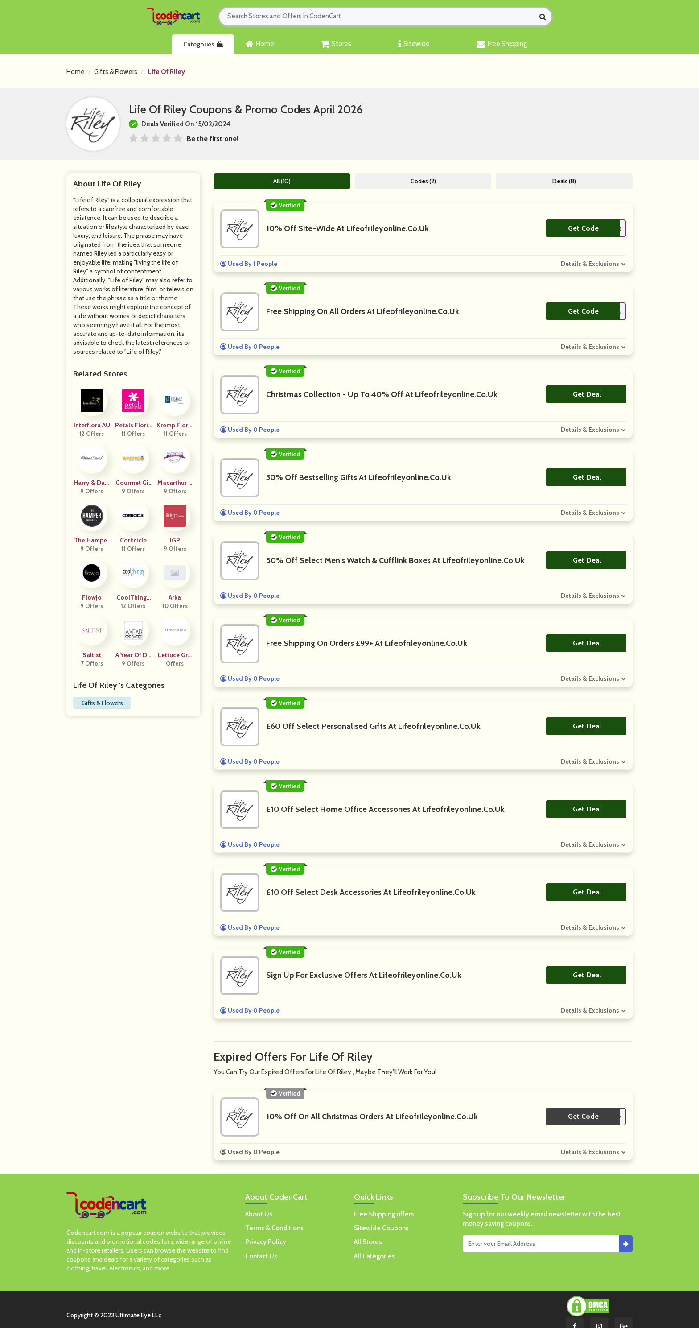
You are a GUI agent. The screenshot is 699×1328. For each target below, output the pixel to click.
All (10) (282, 181)
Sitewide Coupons (381, 1228)
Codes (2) (423, 181)
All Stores (368, 1242)
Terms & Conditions (274, 1228)
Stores (336, 44)
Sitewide (414, 44)
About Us (258, 1214)
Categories (203, 44)
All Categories (374, 1256)
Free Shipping (502, 44)
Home (259, 44)
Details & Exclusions (590, 264)
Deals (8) (564, 181)
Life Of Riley (166, 72)
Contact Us (261, 1256)
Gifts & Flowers (115, 72)
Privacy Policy (265, 1242)
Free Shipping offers (384, 1214)
